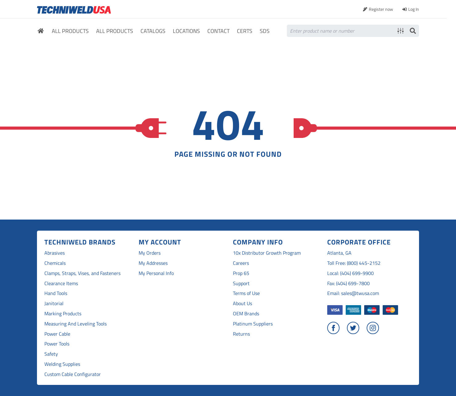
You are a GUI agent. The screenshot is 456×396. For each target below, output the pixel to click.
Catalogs (152, 31)
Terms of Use (246, 293)
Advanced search (400, 31)
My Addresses (153, 263)
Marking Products (62, 313)
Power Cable (57, 334)
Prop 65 (241, 273)
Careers (241, 263)
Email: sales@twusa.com (353, 293)
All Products (70, 31)
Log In (413, 9)
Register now (381, 9)
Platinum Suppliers (253, 324)
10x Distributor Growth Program (267, 253)
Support (241, 283)
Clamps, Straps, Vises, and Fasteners (82, 273)
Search (413, 31)
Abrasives (54, 253)
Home (40, 31)
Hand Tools (55, 293)
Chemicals (55, 263)
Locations (186, 31)
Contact (218, 31)
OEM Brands (246, 313)
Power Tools (56, 344)
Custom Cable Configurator (72, 374)
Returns (241, 334)
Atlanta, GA (339, 253)
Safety (51, 354)
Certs (244, 31)
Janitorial (53, 303)
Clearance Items (61, 283)
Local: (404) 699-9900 (350, 273)
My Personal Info (156, 273)
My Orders (150, 253)
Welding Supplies (62, 364)
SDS (265, 31)
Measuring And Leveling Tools (75, 324)
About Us (242, 303)
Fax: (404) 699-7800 (348, 283)
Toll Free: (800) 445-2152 (354, 263)
